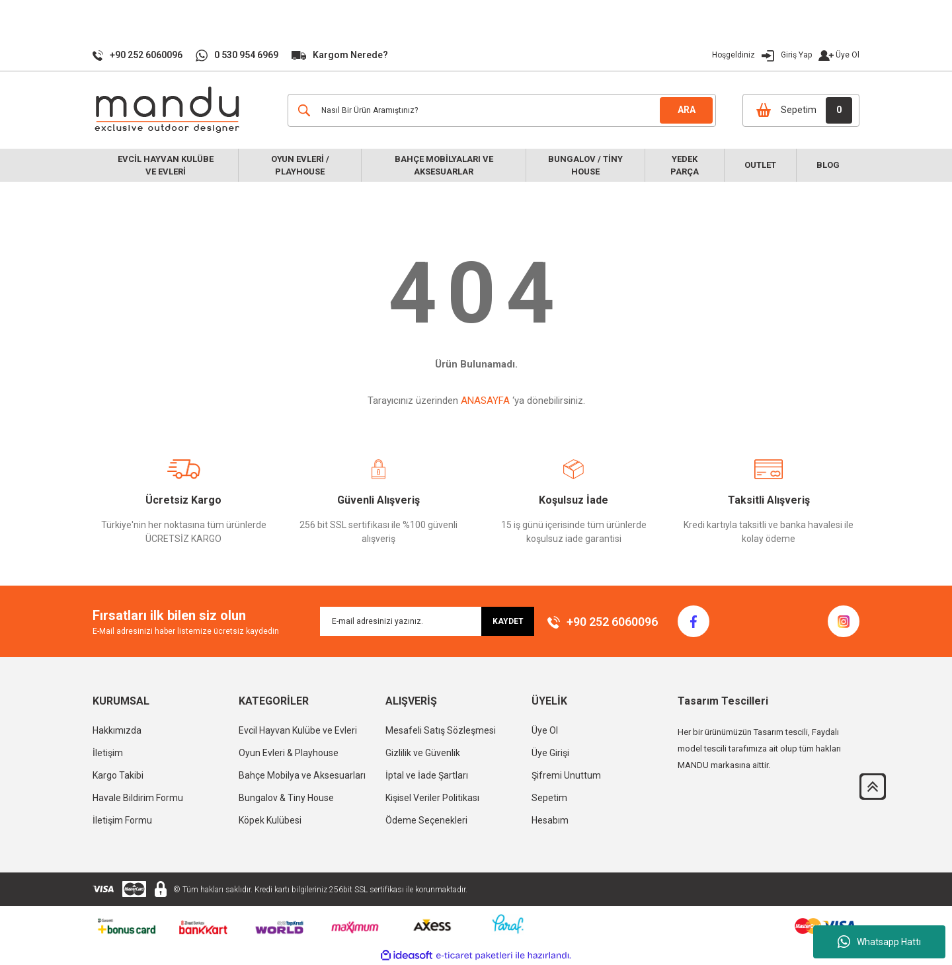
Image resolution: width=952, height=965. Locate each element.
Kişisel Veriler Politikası (432, 797)
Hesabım (550, 820)
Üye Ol (847, 54)
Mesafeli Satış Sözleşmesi (440, 730)
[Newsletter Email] (427, 621)
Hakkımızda (117, 730)
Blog (828, 165)
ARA (686, 109)
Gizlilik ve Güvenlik (422, 753)
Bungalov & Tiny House (286, 797)
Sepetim (549, 797)
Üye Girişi (550, 753)
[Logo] (169, 110)
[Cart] (800, 110)
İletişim (108, 753)
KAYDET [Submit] (508, 621)
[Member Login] (769, 55)
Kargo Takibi (118, 775)
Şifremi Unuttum (566, 775)
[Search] (502, 110)
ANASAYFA (485, 400)
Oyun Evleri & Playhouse (288, 753)
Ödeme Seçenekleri (426, 820)
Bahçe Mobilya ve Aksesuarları (302, 775)
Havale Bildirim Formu (138, 797)
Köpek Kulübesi (270, 820)
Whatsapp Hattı (879, 942)
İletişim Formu (122, 820)
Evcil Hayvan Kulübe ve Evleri (298, 730)
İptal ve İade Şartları (426, 775)
